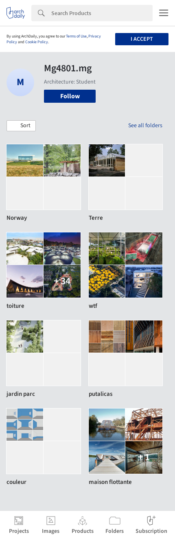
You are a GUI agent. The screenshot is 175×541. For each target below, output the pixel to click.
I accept (142, 39)
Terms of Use (76, 36)
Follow (70, 96)
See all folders (145, 125)
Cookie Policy (36, 42)
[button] (21, 126)
